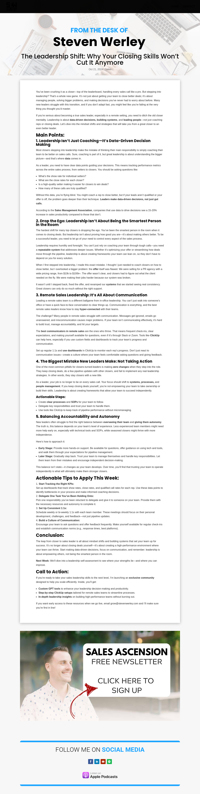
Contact (189, 6)
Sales (108, 69)
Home (175, 6)
